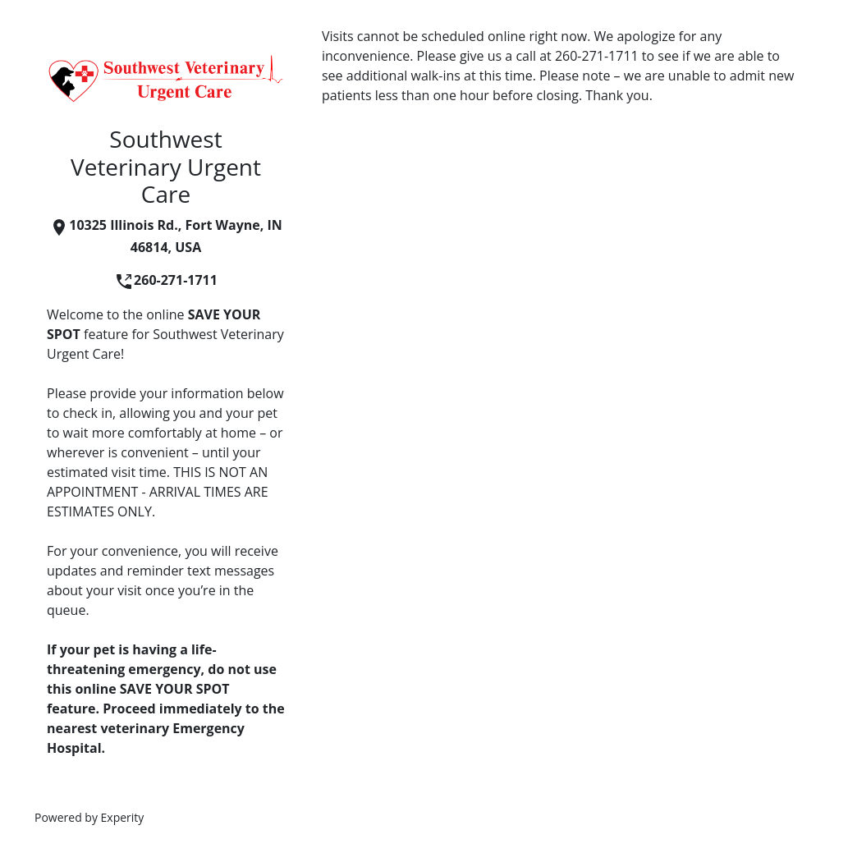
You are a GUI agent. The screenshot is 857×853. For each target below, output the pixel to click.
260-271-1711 (166, 280)
